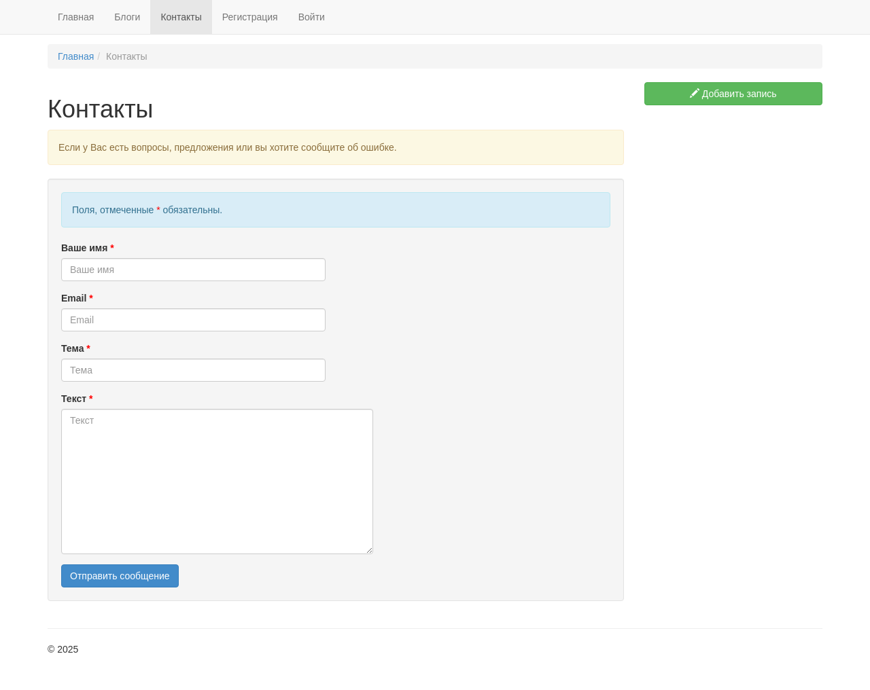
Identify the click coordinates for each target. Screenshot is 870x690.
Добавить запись (733, 93)
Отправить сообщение (120, 575)
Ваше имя (87, 247)
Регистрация (250, 17)
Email (77, 298)
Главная (76, 17)
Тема (75, 348)
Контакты (180, 17)
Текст (76, 398)
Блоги (127, 17)
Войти (311, 17)
